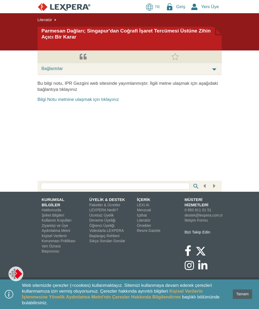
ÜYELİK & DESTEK (107, 199)
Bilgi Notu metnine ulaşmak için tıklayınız (78, 99)
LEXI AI (143, 205)
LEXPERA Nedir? (103, 210)
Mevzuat (144, 210)
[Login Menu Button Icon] (169, 6)
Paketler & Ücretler (104, 205)
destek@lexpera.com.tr (204, 215)
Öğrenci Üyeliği (102, 225)
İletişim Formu (196, 220)
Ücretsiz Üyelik (101, 215)
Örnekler (144, 225)
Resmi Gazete (149, 230)
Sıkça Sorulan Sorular (107, 241)
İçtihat (142, 215)
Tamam (242, 294)
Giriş (180, 6)
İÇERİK (144, 199)
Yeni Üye (210, 6)
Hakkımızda (51, 210)
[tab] (83, 56)
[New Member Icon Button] (194, 6)
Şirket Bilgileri (53, 215)
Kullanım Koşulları (57, 220)
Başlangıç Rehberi (104, 236)
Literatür (45, 19)
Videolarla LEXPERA (106, 230)
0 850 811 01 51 (198, 210)
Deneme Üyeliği (102, 220)
